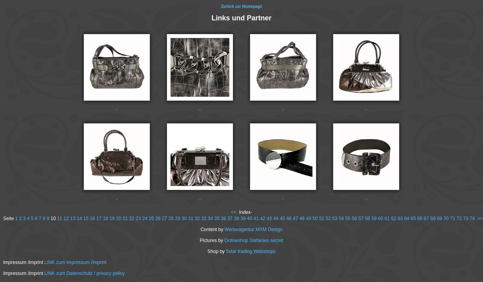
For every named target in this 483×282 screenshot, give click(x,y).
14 (79, 218)
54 (341, 218)
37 (229, 218)
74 (472, 218)
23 (138, 218)
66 (419, 218)
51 (321, 218)
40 (249, 218)
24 (144, 218)
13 (72, 218)
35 (217, 218)
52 (327, 218)
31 (190, 218)
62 (393, 218)
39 (242, 218)
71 (452, 218)
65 (413, 218)
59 (373, 218)
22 (131, 218)
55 (347, 218)
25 (151, 218)
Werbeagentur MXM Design (254, 229)
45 (282, 218)
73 (465, 218)
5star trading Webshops (251, 251)
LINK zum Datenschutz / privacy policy (84, 273)
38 (236, 218)
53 (334, 218)
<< (233, 212)
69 (439, 218)
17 (99, 218)
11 (59, 218)
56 (354, 218)
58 (367, 218)
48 (302, 218)
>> (480, 218)
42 (262, 218)
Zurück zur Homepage (241, 6)
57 (360, 218)
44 (275, 218)
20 (118, 218)
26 (157, 218)
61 (387, 218)
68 (433, 218)
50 (315, 218)
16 (92, 218)
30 (184, 218)
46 (288, 218)
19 (111, 218)
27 (164, 218)
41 (256, 218)
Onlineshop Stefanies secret (253, 240)
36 (223, 218)
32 (197, 218)
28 (171, 218)
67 (426, 218)
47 (295, 218)
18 (105, 218)
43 (269, 218)
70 (445, 218)
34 (210, 218)
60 (380, 218)
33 (203, 218)
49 (308, 218)
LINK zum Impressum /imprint (75, 262)
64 (406, 218)
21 (125, 218)
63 (400, 218)
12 (66, 218)
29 (177, 218)
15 (85, 218)
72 (459, 218)
